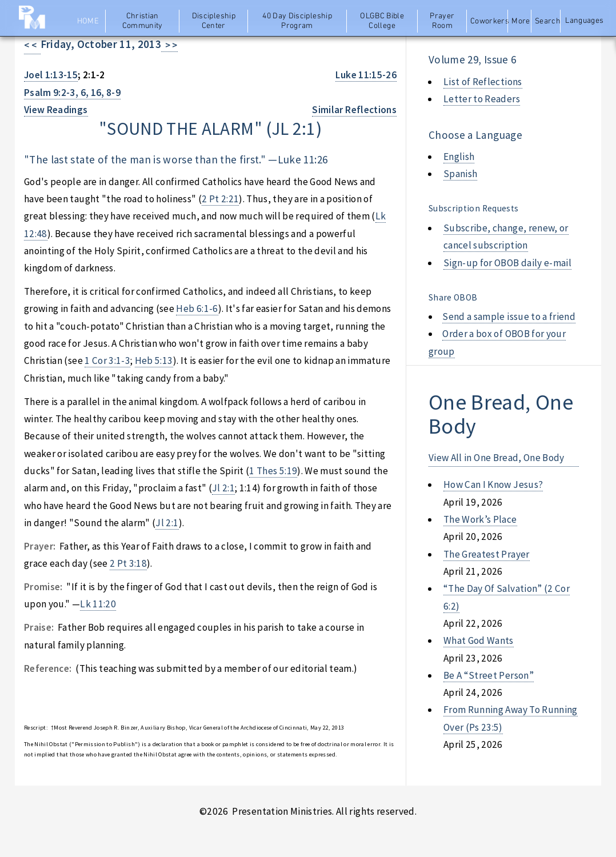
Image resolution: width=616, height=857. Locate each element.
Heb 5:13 (154, 360)
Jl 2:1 (223, 488)
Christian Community (142, 21)
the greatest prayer (486, 554)
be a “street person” (488, 675)
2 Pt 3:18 (128, 563)
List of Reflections (482, 81)
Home (88, 21)
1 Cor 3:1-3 (107, 360)
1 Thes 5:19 (273, 470)
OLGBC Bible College (382, 21)
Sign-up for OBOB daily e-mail (507, 263)
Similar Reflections (354, 109)
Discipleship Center (213, 21)
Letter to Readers (481, 99)
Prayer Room (442, 21)
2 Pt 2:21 (220, 199)
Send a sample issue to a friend (508, 316)
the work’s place (480, 519)
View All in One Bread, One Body (497, 457)
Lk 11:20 (98, 604)
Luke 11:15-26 (366, 75)
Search (548, 21)
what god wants (478, 640)
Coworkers (488, 21)
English (458, 156)
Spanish (460, 173)
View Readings (56, 109)
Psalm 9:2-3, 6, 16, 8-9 (72, 92)
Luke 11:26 (302, 159)
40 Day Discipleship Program (297, 21)
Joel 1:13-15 (51, 75)
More (520, 21)
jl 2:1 (293, 128)
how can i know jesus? (493, 484)
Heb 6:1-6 (197, 308)
